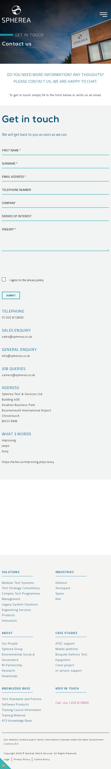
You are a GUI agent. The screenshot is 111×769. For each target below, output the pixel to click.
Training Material (13, 715)
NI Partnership (12, 665)
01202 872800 (13, 317)
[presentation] (30, 267)
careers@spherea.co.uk (18, 375)
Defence (61, 582)
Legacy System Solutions (20, 604)
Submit (11, 295)
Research (8, 670)
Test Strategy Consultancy (21, 588)
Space (60, 593)
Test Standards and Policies (22, 699)
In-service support (69, 670)
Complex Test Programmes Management (21, 596)
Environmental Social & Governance (18, 657)
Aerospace (63, 588)
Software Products (15, 704)
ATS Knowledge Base (17, 720)
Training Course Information (21, 710)
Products (8, 615)
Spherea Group (12, 649)
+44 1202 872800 (75, 702)
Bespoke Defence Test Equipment (71, 657)
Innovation (9, 620)
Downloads (10, 676)
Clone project (65, 665)
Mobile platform (67, 649)
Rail (58, 599)
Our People (10, 643)
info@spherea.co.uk (16, 355)
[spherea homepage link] (16, 15)
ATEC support (65, 643)
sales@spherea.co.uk (17, 336)
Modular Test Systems (18, 582)
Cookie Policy (42, 759)
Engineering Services (16, 609)
